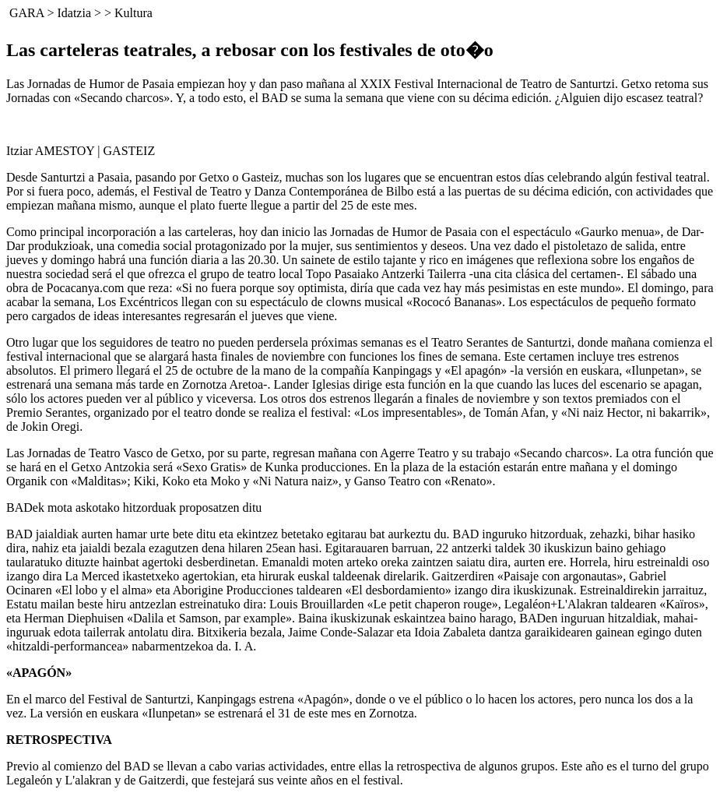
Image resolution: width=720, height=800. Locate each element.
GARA (26, 12)
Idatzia (74, 12)
